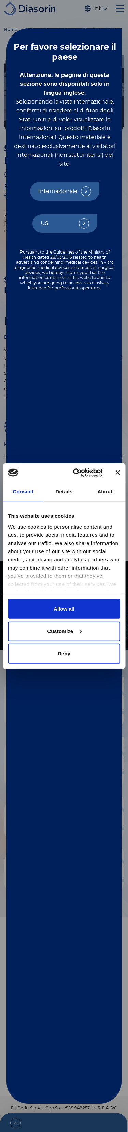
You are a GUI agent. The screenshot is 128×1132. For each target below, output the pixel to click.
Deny (64, 653)
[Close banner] (117, 472)
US (44, 223)
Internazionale (57, 191)
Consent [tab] (23, 491)
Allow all (64, 609)
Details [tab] (64, 491)
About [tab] (104, 491)
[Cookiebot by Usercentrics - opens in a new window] (76, 472)
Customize (64, 631)
